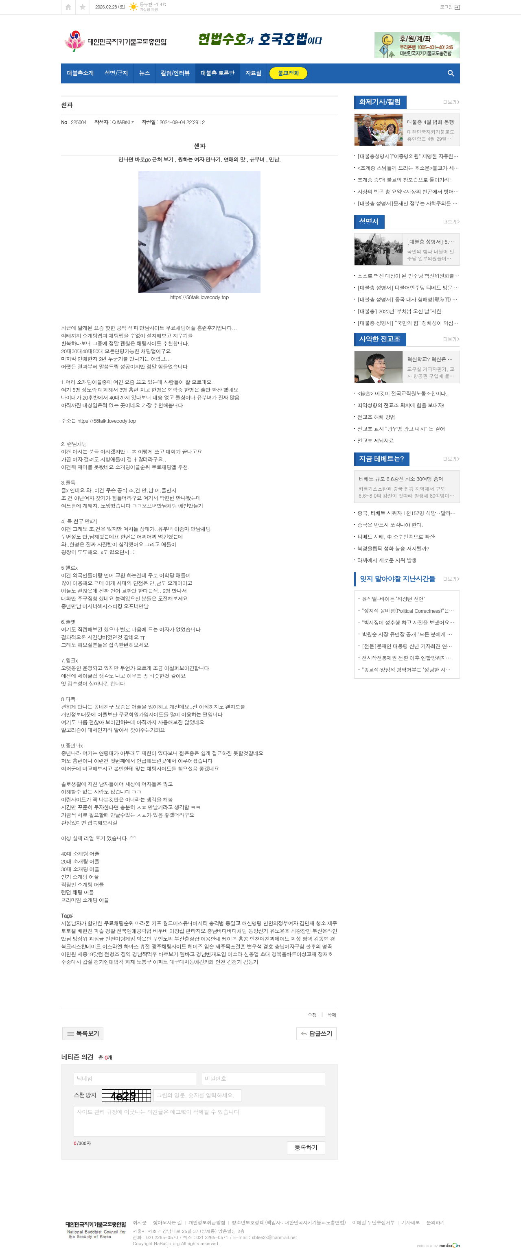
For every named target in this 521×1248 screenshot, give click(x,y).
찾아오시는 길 (167, 1223)
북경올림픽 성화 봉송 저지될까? (393, 548)
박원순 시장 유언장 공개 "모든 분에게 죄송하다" (408, 634)
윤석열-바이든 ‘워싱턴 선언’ (393, 599)
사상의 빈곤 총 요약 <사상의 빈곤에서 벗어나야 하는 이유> (408, 191)
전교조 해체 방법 (376, 417)
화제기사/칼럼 (380, 102)
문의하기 (435, 1223)
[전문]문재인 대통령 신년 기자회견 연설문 (408, 646)
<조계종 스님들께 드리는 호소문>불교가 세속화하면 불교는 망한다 (408, 168)
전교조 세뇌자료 (375, 440)
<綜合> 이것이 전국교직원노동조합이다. (402, 393)
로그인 (446, 7)
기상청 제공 (149, 9)
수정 (312, 1014)
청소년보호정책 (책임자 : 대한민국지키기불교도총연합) (289, 1223)
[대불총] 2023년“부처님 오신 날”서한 (399, 311)
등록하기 (306, 1147)
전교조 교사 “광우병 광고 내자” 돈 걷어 (401, 429)
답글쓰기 (316, 1033)
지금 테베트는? (381, 458)
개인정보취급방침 (206, 1223)
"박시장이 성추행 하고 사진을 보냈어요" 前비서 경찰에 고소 (408, 622)
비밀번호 (215, 1078)
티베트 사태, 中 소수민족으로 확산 (395, 536)
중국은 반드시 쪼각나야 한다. (390, 525)
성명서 (369, 221)
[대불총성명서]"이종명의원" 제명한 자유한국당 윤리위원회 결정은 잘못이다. (408, 156)
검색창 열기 (449, 73)
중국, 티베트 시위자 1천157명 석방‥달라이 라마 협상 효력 (408, 513)
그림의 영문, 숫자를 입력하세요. (195, 1095)
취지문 (140, 1223)
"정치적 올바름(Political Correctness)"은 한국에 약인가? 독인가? (408, 610)
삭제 (331, 1014)
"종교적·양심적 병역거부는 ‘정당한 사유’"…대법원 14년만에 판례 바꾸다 (408, 669)
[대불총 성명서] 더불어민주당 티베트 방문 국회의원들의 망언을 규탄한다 (408, 287)
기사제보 (410, 1223)
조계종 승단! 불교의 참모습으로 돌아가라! (404, 180)
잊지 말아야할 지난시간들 (397, 579)
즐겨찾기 (83, 7)
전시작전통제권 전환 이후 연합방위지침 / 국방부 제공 (408, 658)
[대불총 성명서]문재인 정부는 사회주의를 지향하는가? (408, 203)
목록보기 (83, 1033)
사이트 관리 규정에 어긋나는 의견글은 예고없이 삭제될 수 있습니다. (159, 1112)
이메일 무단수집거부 (373, 1223)
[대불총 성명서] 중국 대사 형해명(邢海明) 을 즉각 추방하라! (408, 299)
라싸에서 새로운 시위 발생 (386, 560)
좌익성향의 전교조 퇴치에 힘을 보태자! (400, 405)
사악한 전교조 (379, 339)
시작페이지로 (68, 7)
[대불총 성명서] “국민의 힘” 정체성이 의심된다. (408, 323)
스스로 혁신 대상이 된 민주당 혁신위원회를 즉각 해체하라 (408, 276)
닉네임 (84, 1078)
